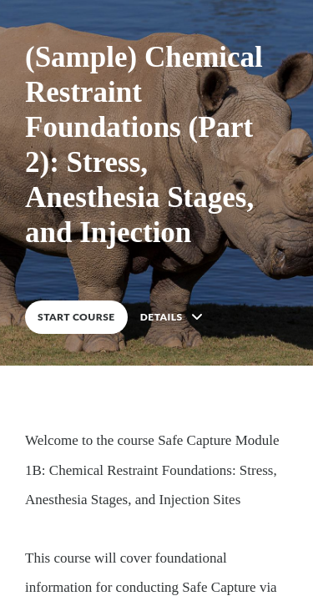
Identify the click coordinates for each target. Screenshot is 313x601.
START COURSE (76, 317)
